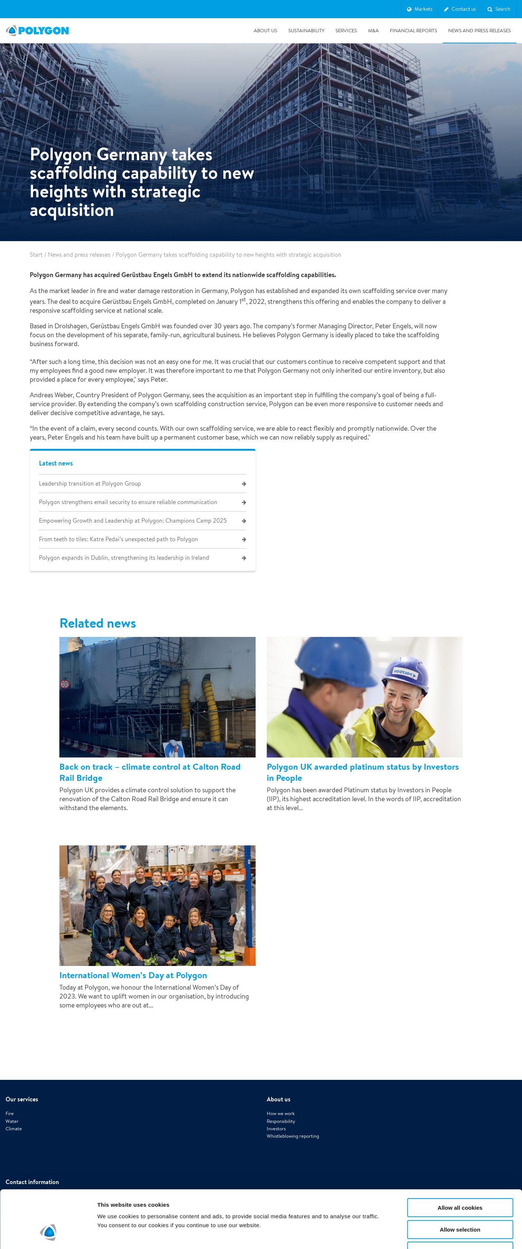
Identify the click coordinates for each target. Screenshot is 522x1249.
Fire (10, 1089)
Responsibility (281, 1096)
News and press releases (479, 30)
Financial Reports (413, 30)
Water (12, 1096)
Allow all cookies (460, 1158)
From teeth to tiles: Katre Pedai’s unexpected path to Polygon (118, 539)
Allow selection (460, 1180)
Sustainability (306, 30)
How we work (281, 1089)
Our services (22, 1075)
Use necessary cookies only (460, 1202)
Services (346, 30)
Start (36, 255)
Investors (276, 1104)
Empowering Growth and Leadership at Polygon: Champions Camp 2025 (133, 521)
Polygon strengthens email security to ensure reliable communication (128, 502)
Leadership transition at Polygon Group (90, 483)
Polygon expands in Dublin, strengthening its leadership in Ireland (124, 558)
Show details (389, 1234)
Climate (14, 1104)
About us (265, 30)
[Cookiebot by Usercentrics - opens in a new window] (48, 1234)
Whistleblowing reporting (293, 1111)
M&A (373, 30)
